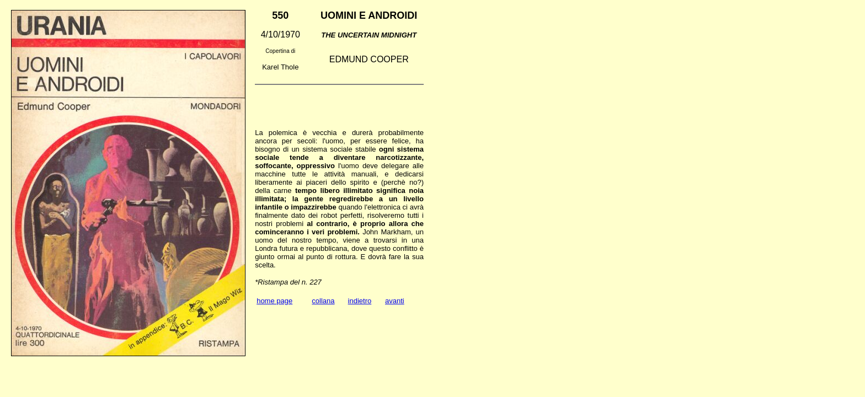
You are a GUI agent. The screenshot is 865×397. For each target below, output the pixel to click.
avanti (394, 301)
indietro (360, 301)
